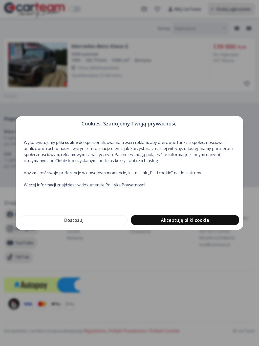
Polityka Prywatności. (125, 185)
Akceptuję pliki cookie (185, 220)
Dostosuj (74, 220)
